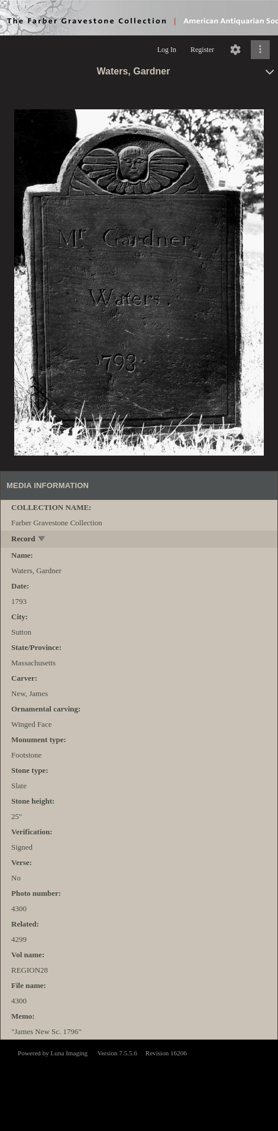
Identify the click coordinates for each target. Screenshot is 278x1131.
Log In (166, 50)
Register (202, 50)
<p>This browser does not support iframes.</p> (139, 1084)
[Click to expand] (260, 49)
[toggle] (42, 539)
